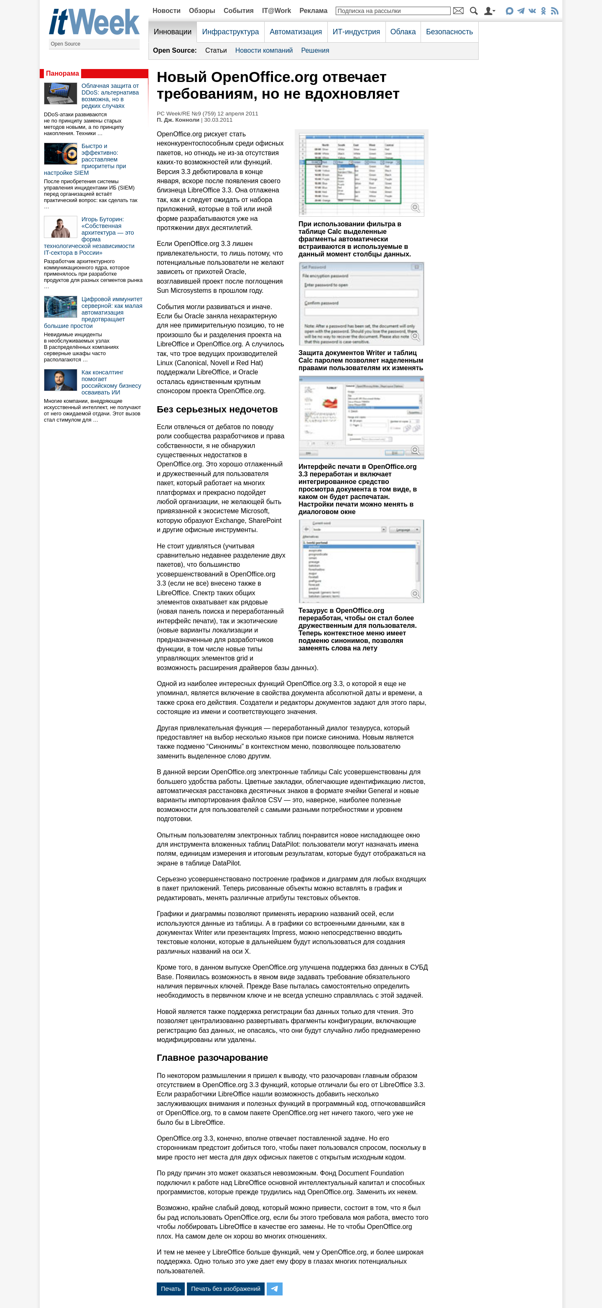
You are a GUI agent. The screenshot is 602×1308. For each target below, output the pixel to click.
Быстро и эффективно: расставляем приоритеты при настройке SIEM (85, 159)
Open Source (66, 44)
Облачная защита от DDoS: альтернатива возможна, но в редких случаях (110, 95)
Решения (315, 50)
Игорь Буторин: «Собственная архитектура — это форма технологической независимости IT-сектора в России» (89, 236)
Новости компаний (264, 50)
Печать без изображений (225, 1288)
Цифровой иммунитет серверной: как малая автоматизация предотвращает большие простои (93, 312)
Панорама (62, 73)
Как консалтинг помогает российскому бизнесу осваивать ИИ (111, 382)
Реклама (313, 10)
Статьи (216, 50)
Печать (171, 1288)
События (239, 10)
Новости (167, 10)
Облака (403, 32)
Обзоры (202, 10)
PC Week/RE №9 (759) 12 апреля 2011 (207, 113)
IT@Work (276, 10)
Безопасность (449, 32)
